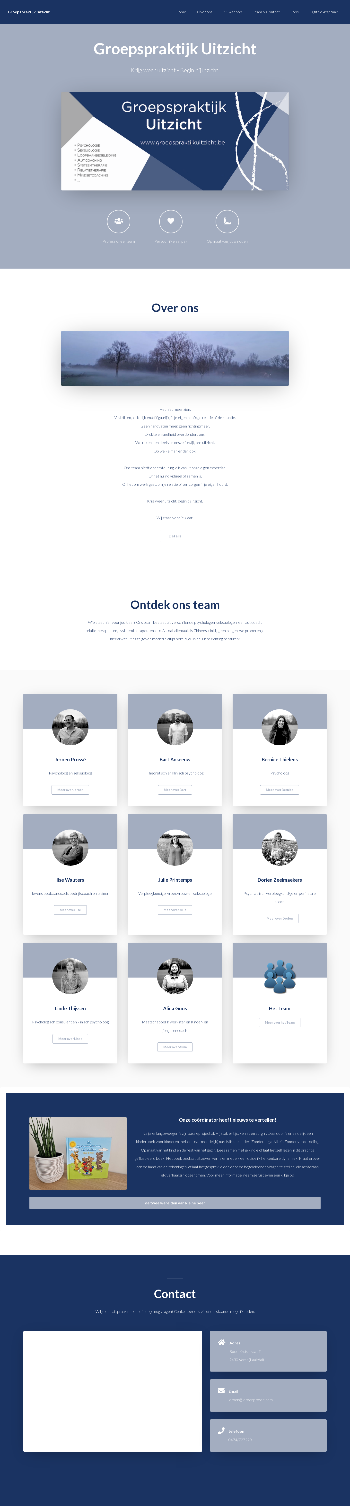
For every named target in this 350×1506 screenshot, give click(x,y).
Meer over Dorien (280, 918)
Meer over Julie (175, 910)
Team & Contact (266, 11)
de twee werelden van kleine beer (175, 1203)
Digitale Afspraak (324, 11)
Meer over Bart (175, 790)
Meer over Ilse (70, 910)
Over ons (204, 11)
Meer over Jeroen (70, 790)
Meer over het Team (280, 1022)
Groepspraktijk (29, 11)
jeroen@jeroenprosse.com (250, 1399)
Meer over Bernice (279, 790)
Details (175, 536)
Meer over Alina (175, 1047)
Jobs (295, 11)
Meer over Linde (70, 1039)
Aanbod (235, 11)
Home (180, 11)
